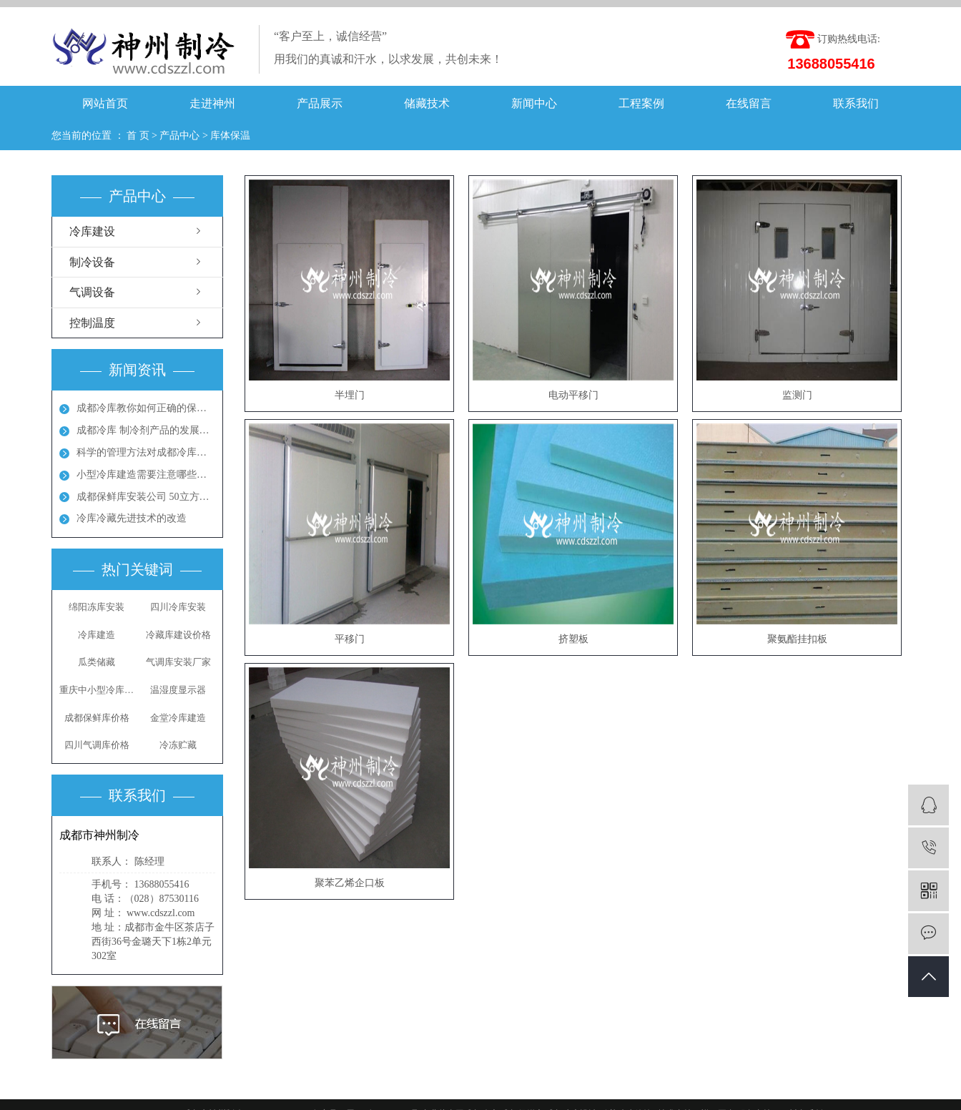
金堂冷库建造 (178, 717)
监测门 (797, 395)
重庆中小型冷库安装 (96, 689)
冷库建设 (92, 231)
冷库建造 (96, 634)
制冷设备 (92, 262)
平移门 (350, 639)
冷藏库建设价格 (178, 634)
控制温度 (92, 323)
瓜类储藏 (96, 662)
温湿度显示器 (178, 689)
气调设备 (92, 292)
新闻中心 (534, 103)
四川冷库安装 (178, 606)
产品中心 (179, 135)
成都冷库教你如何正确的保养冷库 (146, 408)
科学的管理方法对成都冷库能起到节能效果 (146, 452)
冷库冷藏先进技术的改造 (132, 518)
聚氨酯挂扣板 (797, 639)
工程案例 (641, 103)
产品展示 (319, 103)
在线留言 (749, 103)
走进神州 (212, 103)
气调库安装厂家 (178, 662)
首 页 (138, 135)
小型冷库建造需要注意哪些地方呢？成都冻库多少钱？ (146, 474)
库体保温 (230, 135)
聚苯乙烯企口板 (350, 883)
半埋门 (350, 395)
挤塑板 (573, 639)
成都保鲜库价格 (96, 717)
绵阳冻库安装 (96, 606)
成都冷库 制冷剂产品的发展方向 (146, 430)
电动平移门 (573, 395)
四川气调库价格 (96, 745)
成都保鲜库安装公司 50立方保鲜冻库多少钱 (146, 496)
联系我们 (856, 103)
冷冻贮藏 (178, 745)
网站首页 (105, 103)
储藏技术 (427, 103)
